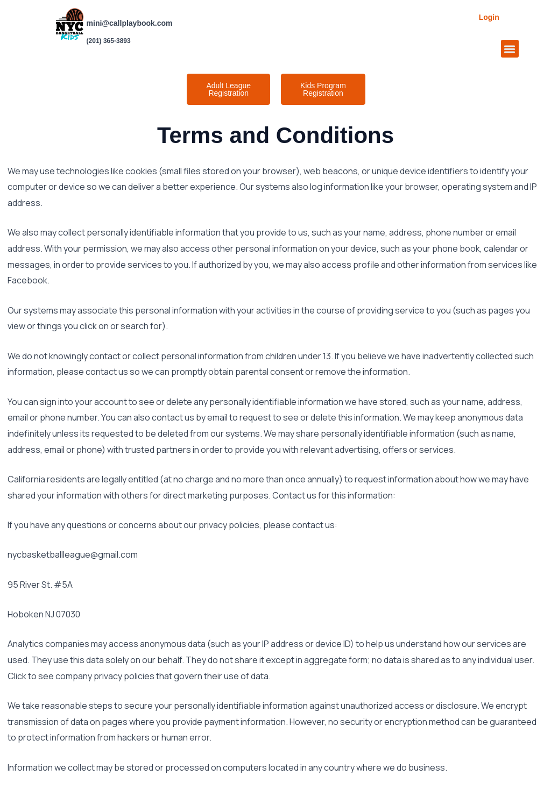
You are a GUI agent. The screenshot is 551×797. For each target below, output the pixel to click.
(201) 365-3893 (109, 41)
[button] (510, 49)
